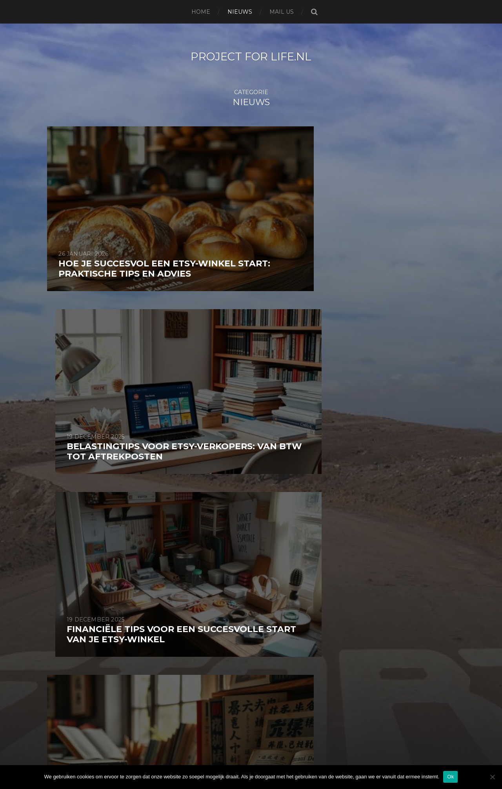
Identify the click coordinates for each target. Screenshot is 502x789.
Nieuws (239, 11)
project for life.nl (251, 56)
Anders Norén (270, 763)
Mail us (281, 11)
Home (200, 11)
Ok (450, 777)
